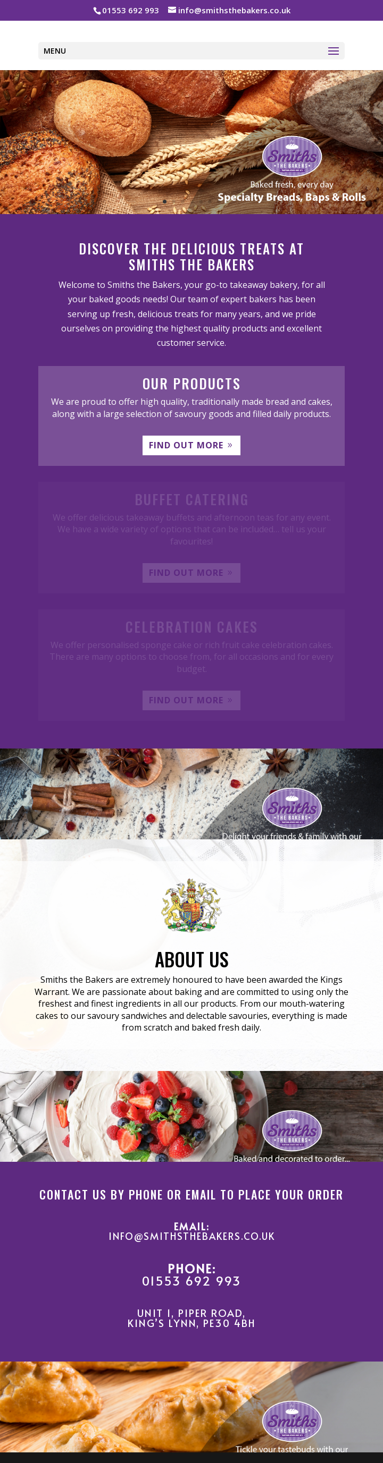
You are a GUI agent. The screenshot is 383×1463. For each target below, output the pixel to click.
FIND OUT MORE (186, 445)
